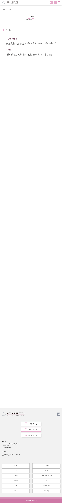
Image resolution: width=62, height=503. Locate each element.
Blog (15, 486)
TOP (4, 9)
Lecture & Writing (46, 475)
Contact (46, 465)
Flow (46, 470)
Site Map (46, 491)
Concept (15, 470)
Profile (16, 491)
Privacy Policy (46, 486)
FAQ (46, 480)
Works (16, 475)
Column (15, 480)
